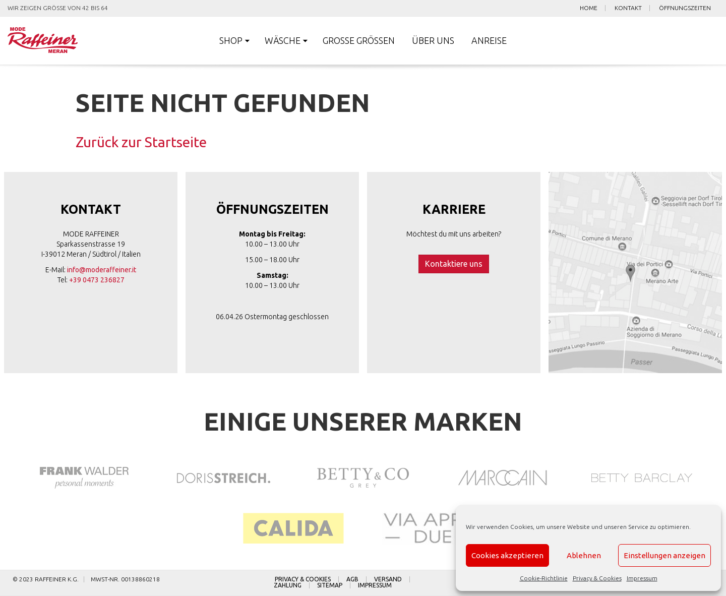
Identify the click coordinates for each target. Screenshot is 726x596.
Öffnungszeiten (685, 8)
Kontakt (628, 8)
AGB (352, 579)
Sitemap (329, 585)
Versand (388, 579)
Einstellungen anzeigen (664, 555)
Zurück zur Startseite (141, 142)
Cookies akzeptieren (507, 555)
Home (588, 8)
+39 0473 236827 (97, 280)
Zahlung (287, 585)
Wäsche (282, 40)
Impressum (642, 578)
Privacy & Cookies (597, 578)
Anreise (489, 40)
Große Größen (359, 40)
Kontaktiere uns (453, 263)
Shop (231, 40)
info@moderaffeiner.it (101, 270)
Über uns (433, 40)
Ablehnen (584, 555)
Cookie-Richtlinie (544, 578)
